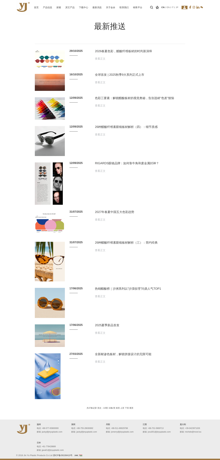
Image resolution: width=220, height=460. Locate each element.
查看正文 (100, 58)
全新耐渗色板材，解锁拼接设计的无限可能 (123, 354)
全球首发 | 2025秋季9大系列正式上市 (119, 74)
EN (168, 7)
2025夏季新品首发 (107, 325)
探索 (58, 7)
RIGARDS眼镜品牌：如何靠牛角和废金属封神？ (127, 163)
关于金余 (110, 7)
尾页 (131, 408)
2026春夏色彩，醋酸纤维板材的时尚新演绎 (123, 51)
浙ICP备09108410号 (63, 455)
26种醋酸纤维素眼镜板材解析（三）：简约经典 (126, 242)
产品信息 (47, 7)
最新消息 (97, 7)
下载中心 (83, 7)
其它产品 (70, 7)
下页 (127, 408)
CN (163, 7)
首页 (36, 7)
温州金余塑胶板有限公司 (23, 7)
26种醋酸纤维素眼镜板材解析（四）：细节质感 (126, 127)
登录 (184, 7)
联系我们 (124, 7)
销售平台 (137, 7)
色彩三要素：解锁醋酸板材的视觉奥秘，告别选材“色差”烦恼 (134, 98)
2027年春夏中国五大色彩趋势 (114, 212)
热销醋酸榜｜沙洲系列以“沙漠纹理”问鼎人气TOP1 (128, 288)
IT (173, 7)
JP (177, 7)
